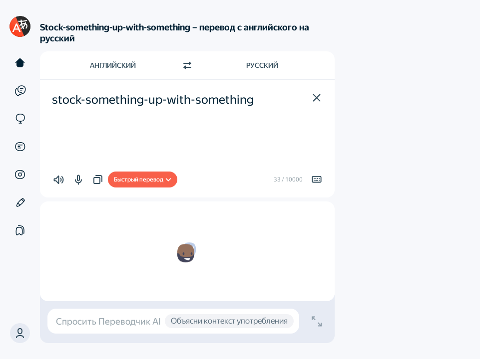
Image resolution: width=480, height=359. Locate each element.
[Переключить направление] (187, 65)
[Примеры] (20, 91)
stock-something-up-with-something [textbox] (153, 100)
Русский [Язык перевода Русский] (262, 65)
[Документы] (20, 147)
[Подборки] (20, 230)
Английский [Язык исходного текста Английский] (113, 65)
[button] (20, 333)
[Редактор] (20, 202)
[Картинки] (20, 174)
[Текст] (20, 63)
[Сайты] (20, 119)
